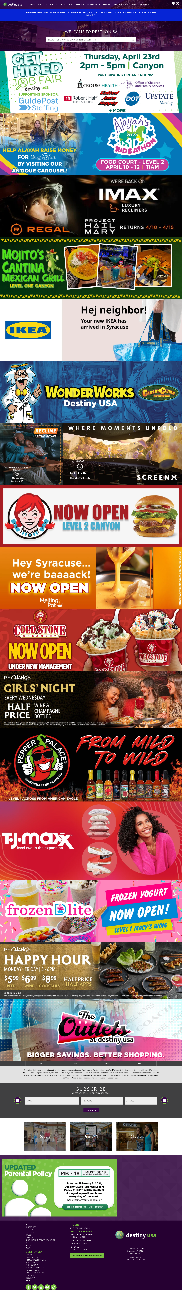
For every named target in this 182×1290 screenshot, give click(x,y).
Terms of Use (141, 1260)
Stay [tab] (140, 1063)
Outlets (30, 1232)
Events (29, 1238)
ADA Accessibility (35, 1268)
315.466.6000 (136, 1254)
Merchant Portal (35, 1273)
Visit (28, 1225)
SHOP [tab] (42, 1063)
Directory (31, 1227)
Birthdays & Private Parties (40, 1240)
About (29, 1255)
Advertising (32, 1262)
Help (28, 1243)
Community (32, 1275)
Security (30, 1245)
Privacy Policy (33, 1270)
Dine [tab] (74, 1063)
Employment (32, 1265)
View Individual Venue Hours (87, 1256)
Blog (28, 1248)
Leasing (29, 1230)
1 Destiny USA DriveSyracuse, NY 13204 (136, 1250)
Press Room (32, 1257)
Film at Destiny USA (36, 1260)
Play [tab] (107, 1063)
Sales (28, 1235)
